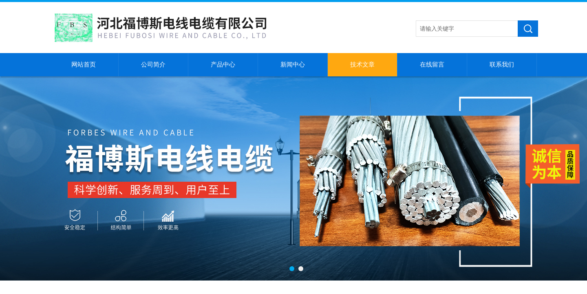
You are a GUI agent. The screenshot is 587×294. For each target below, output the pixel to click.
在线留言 (432, 64)
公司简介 (153, 64)
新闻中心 (292, 64)
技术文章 (362, 64)
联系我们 (502, 64)
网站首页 (83, 64)
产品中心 (223, 64)
